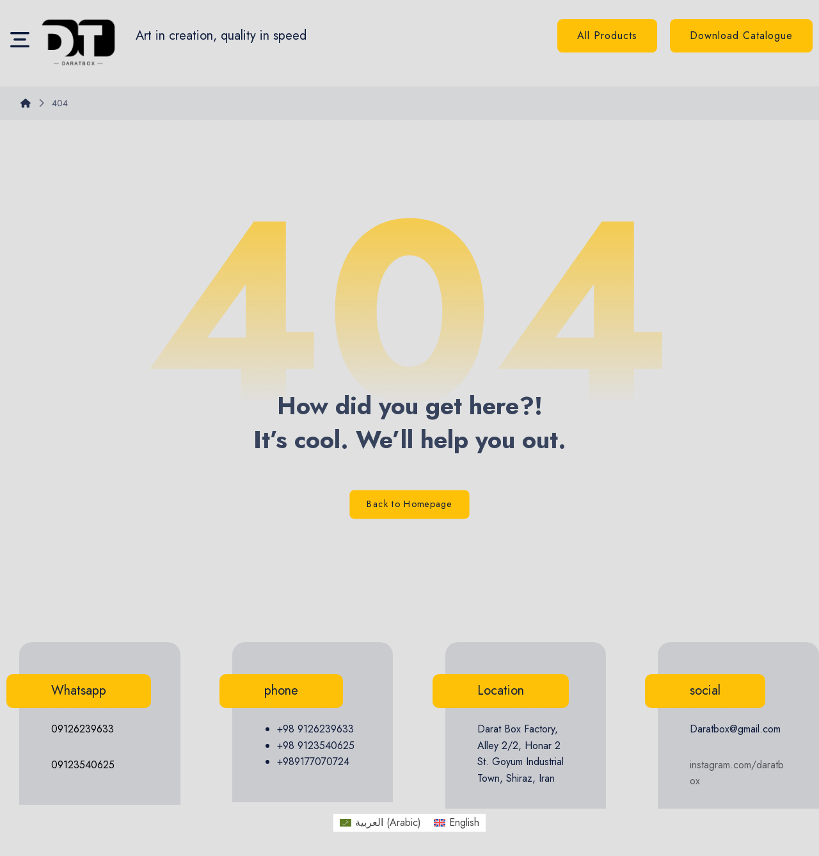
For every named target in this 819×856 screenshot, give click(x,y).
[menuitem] (380, 823)
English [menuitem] (464, 822)
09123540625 (83, 764)
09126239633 (82, 729)
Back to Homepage (409, 505)
